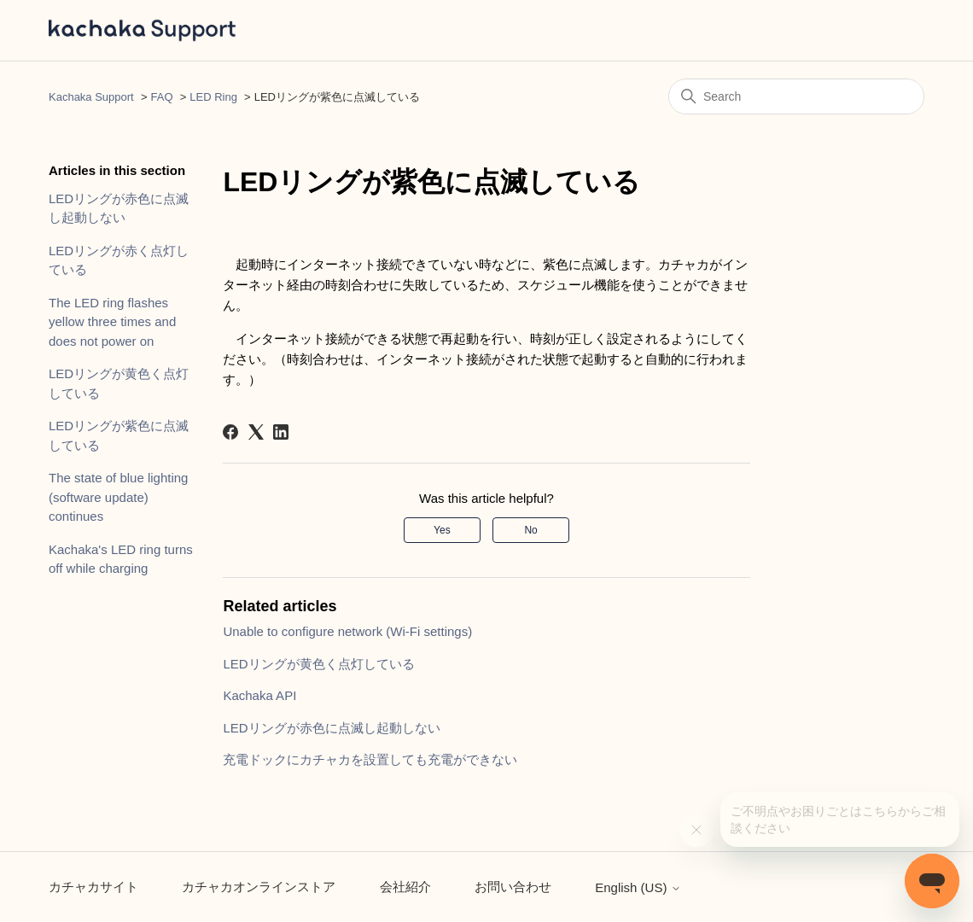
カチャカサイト (93, 886)
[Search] (796, 96)
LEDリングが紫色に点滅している (119, 435)
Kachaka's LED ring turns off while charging (121, 559)
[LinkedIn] (280, 432)
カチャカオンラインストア (258, 886)
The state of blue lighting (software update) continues (118, 496)
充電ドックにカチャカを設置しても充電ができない (370, 759)
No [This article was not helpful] (530, 530)
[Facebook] (230, 432)
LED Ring (213, 96)
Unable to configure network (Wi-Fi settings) (347, 631)
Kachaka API (259, 695)
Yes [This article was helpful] (442, 530)
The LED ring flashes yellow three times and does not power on (112, 321)
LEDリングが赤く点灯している (119, 260)
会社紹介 (405, 886)
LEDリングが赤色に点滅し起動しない (119, 208)
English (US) (637, 887)
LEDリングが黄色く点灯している (119, 383)
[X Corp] (256, 432)
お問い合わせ (513, 886)
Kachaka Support (91, 96)
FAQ (162, 96)
